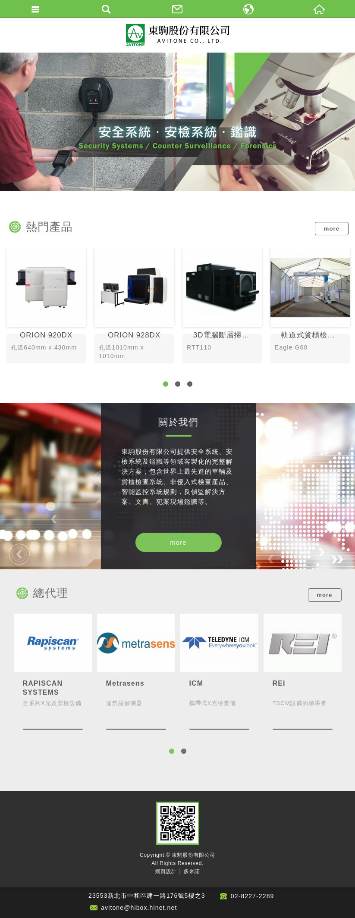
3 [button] (190, 384)
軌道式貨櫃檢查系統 (310, 306)
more (331, 228)
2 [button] (178, 384)
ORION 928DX (134, 306)
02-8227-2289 (252, 896)
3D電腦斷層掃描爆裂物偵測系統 (222, 306)
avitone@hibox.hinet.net (139, 907)
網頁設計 (165, 871)
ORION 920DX (46, 306)
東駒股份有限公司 (177, 35)
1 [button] (166, 384)
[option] (177, 122)
